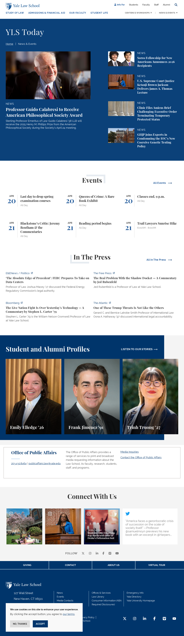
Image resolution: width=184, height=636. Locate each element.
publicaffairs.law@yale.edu (45, 463)
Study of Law (15, 12)
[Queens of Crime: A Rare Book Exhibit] (92, 201)
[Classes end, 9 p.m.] (150, 201)
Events (60, 596)
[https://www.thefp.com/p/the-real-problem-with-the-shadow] (135, 281)
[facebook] (103, 553)
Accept (40, 624)
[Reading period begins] (92, 230)
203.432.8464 (19, 463)
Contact (70, 565)
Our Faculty (77, 12)
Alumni (166, 4)
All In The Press (156, 259)
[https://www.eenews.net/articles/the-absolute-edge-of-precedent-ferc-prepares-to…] (48, 283)
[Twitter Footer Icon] (124, 619)
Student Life (99, 12)
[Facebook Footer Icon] (154, 619)
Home (9, 43)
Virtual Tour (156, 565)
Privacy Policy (86, 617)
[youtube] (117, 553)
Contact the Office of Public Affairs (141, 457)
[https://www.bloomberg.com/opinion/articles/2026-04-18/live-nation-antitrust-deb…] (48, 312)
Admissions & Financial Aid (46, 12)
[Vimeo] (110, 553)
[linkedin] (97, 553)
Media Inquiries (129, 451)
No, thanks (20, 624)
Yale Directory (134, 596)
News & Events (167, 13)
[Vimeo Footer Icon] (164, 619)
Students (133, 4)
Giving (27, 565)
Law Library (98, 596)
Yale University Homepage (141, 600)
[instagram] (90, 553)
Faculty (146, 4)
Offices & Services (101, 592)
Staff (156, 4)
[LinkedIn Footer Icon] (144, 619)
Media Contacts (65, 600)
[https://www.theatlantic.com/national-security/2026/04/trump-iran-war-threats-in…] (135, 310)
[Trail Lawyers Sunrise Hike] (150, 230)
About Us (113, 565)
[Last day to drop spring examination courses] (33, 201)
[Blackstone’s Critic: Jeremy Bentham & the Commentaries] (33, 230)
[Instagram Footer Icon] (134, 619)
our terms (69, 614)
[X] (83, 553)
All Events (160, 182)
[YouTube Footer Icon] (174, 619)
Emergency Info (135, 592)
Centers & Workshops (137, 13)
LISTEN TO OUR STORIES (137, 349)
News (60, 592)
